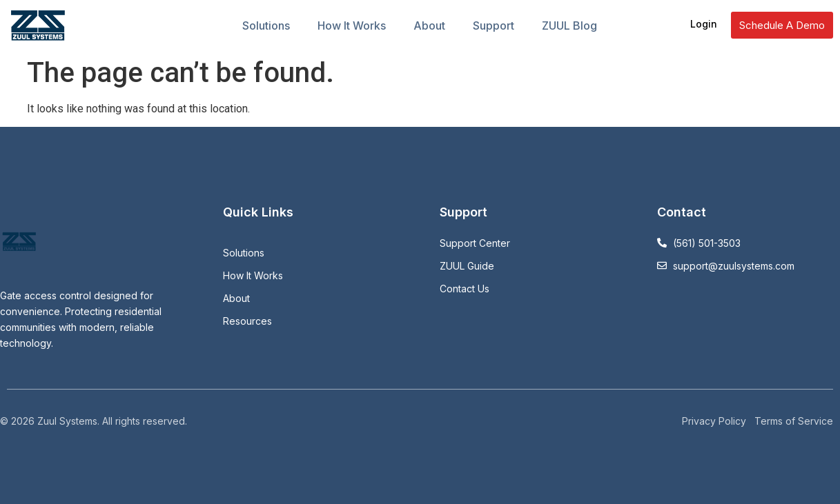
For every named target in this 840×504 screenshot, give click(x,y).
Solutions (266, 25)
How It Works (352, 25)
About (429, 25)
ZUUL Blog (569, 25)
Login (703, 24)
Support (493, 25)
